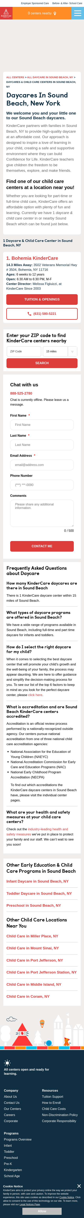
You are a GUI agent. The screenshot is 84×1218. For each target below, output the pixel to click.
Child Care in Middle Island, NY (33, 984)
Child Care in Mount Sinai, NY (32, 948)
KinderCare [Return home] (6, 13)
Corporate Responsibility (59, 1121)
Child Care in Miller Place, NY (32, 936)
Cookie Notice (66, 1197)
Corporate (11, 1121)
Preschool (11, 1157)
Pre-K (8, 1164)
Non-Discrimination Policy (60, 1115)
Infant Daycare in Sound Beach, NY (37, 881)
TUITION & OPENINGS (41, 299)
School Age (12, 1176)
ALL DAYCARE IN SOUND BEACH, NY (50, 77)
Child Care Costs (54, 1109)
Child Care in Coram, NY (28, 996)
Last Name (42, 442)
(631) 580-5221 (42, 314)
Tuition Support (52, 1096)
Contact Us (11, 1102)
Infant (8, 1145)
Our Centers (12, 1109)
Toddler (9, 1151)
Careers (9, 1115)
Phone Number (42, 482)
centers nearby (40, 13)
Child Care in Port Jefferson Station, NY (41, 972)
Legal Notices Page (29, 1204)
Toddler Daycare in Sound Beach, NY (39, 893)
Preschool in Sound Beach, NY (33, 905)
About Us (10, 1096)
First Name (42, 422)
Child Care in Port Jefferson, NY (34, 960)
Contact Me (42, 546)
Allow (42, 1211)
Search (42, 363)
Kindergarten (13, 1170)
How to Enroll (51, 1102)
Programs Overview (17, 1139)
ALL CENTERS (15, 77)
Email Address (42, 462)
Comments (18, 495)
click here (35, 695)
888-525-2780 (21, 393)
